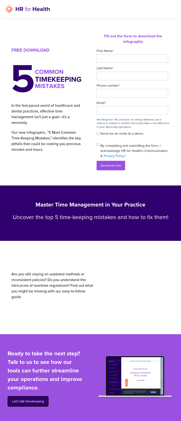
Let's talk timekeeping (28, 400)
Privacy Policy (114, 155)
